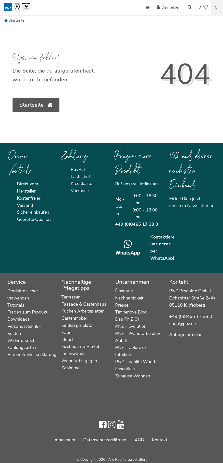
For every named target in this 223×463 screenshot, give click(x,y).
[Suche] (189, 7)
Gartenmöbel (74, 318)
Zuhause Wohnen (132, 376)
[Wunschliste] (203, 7)
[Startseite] (14, 20)
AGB (139, 440)
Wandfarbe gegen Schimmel (79, 364)
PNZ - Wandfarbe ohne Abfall (138, 337)
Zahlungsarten (21, 347)
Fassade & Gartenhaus (83, 304)
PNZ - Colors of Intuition (130, 351)
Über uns (124, 291)
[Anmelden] (168, 7)
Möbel (67, 340)
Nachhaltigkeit (129, 298)
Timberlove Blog (131, 312)
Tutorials (15, 305)
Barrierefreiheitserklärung (31, 355)
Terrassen (71, 297)
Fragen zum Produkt (27, 312)
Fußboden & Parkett (81, 346)
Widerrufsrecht (22, 341)
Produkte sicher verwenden (22, 294)
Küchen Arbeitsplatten (83, 311)
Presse (121, 305)
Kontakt (159, 440)
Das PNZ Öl (127, 319)
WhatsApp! (162, 258)
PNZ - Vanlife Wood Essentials (135, 365)
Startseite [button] (36, 105)
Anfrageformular (185, 335)
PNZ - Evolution (130, 326)
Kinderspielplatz (76, 325)
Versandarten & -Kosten (24, 329)
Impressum (64, 440)
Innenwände (73, 354)
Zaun (66, 332)
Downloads (18, 319)
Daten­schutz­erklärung (104, 440)
